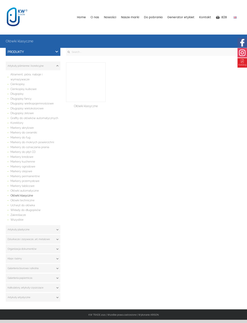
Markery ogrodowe (22, 166)
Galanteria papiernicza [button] (33, 278)
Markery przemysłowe (24, 181)
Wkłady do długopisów (25, 210)
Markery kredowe (21, 157)
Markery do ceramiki (23, 132)
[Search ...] (153, 52)
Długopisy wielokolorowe (27, 108)
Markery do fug (20, 137)
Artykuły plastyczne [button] (33, 229)
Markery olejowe (21, 171)
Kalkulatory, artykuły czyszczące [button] (33, 287)
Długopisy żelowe (22, 113)
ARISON (154, 315)
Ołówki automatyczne (24, 190)
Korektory (16, 123)
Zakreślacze (18, 215)
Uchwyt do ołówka (22, 205)
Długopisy (17, 94)
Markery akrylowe (22, 128)
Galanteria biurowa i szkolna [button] (33, 268)
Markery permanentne (25, 176)
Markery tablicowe (22, 186)
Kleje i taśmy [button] (33, 258)
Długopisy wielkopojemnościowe (32, 103)
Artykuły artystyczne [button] (33, 297)
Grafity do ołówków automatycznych (34, 118)
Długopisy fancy (21, 98)
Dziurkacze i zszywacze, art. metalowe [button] (33, 239)
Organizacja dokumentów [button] (33, 248)
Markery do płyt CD (23, 152)
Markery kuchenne (22, 161)
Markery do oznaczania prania (29, 147)
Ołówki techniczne (22, 200)
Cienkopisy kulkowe (23, 89)
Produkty (33, 52)
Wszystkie (17, 219)
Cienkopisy (17, 84)
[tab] (33, 66)
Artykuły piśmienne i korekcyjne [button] (33, 65)
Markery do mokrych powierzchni (32, 142)
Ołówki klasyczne (21, 195)
